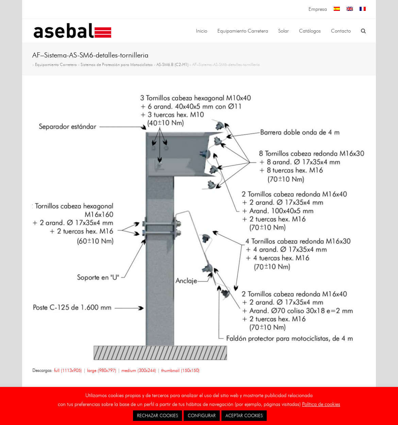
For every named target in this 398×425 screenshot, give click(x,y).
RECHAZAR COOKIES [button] (157, 415)
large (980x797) (101, 370)
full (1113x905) (68, 370)
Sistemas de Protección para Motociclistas (117, 64)
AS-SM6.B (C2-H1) (172, 64)
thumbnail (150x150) (180, 370)
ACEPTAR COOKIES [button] (244, 415)
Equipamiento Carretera (56, 64)
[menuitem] (337, 9)
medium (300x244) (138, 370)
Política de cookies (321, 404)
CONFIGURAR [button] (202, 415)
